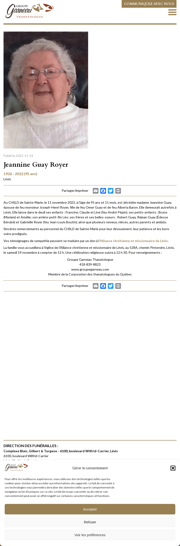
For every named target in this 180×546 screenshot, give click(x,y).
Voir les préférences (90, 535)
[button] (173, 468)
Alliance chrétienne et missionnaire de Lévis (134, 241)
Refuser (90, 522)
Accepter (90, 509)
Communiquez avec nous (149, 4)
